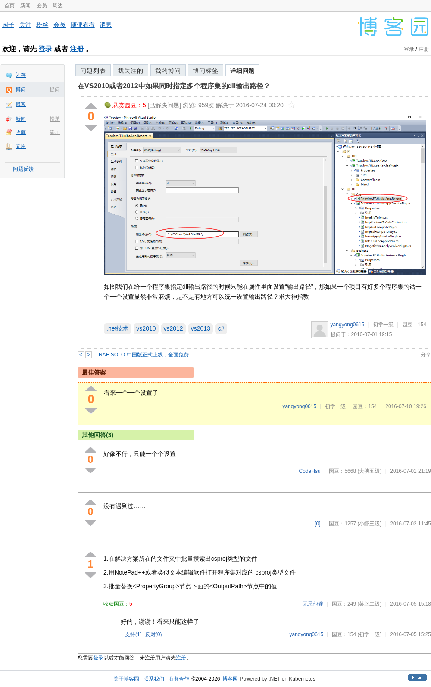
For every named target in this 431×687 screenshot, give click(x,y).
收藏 (21, 132)
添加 (55, 132)
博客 (21, 104)
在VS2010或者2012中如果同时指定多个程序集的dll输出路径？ (174, 86)
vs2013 (200, 328)
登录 (45, 49)
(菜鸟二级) (369, 604)
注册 (77, 49)
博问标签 (206, 70)
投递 (55, 119)
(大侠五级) (369, 471)
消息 (106, 24)
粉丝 (42, 24)
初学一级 (383, 325)
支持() (133, 634)
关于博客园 (126, 679)
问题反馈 (23, 169)
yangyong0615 (348, 325)
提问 (55, 90)
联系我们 (154, 679)
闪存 (21, 75)
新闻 (25, 6)
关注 (25, 24)
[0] (317, 524)
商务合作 (179, 679)
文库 (21, 146)
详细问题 (242, 70)
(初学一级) (369, 634)
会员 (42, 6)
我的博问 (168, 70)
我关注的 (131, 70)
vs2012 (173, 328)
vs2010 (146, 328)
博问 (21, 90)
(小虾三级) (369, 524)
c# (221, 328)
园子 (8, 24)
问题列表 (93, 70)
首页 (9, 6)
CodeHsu (310, 471)
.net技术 (117, 328)
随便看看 (83, 24)
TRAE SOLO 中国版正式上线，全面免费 (142, 355)
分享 (426, 355)
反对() (153, 634)
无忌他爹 (313, 604)
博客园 (230, 679)
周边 (58, 6)
